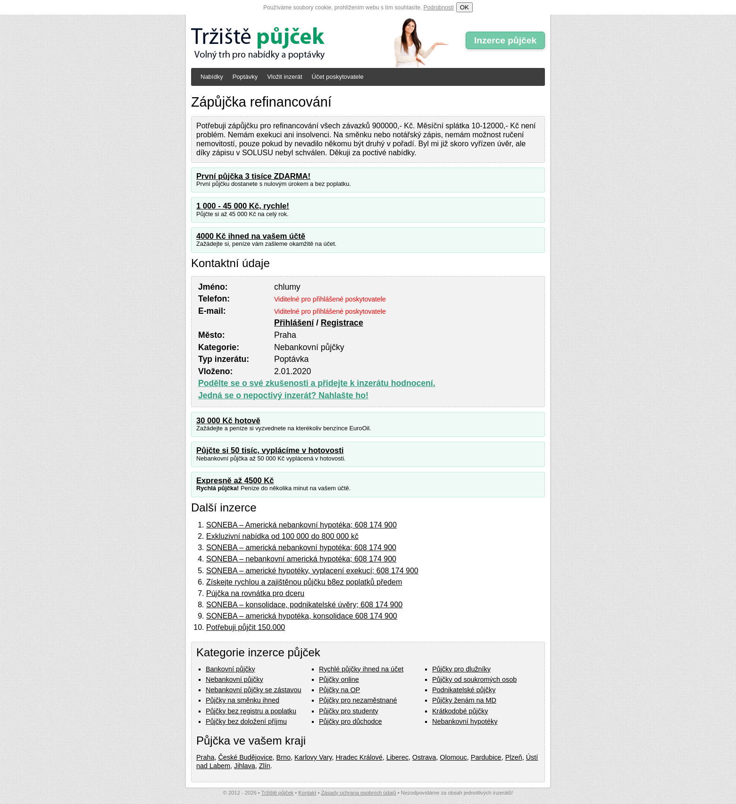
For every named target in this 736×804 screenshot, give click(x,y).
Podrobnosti (439, 7)
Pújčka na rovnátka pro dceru (255, 593)
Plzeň (513, 757)
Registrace (342, 322)
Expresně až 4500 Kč (235, 480)
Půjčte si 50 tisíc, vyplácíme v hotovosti (269, 450)
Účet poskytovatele (338, 76)
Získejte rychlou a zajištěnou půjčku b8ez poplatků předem (304, 582)
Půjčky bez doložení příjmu (246, 721)
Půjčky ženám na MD (464, 700)
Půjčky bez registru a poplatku (251, 711)
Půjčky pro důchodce (350, 721)
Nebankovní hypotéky (464, 721)
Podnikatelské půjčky (463, 690)
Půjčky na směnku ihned (242, 700)
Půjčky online (339, 679)
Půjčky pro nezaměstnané (358, 700)
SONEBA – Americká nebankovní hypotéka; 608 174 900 (301, 525)
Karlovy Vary (313, 757)
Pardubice (486, 757)
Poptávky (245, 76)
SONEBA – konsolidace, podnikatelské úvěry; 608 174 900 (304, 605)
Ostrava (424, 757)
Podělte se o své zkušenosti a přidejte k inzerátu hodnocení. (316, 383)
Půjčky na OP (339, 690)
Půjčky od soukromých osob (474, 679)
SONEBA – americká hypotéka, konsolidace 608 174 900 (301, 616)
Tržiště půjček (277, 793)
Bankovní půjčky (230, 669)
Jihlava (244, 766)
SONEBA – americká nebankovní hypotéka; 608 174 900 (301, 548)
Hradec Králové (358, 757)
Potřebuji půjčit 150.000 (245, 627)
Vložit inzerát (284, 76)
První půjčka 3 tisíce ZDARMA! (253, 176)
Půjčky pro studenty (348, 711)
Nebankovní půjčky (234, 679)
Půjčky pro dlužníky (461, 669)
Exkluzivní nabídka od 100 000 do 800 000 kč (282, 536)
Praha (205, 757)
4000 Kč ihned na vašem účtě (250, 236)
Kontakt (307, 793)
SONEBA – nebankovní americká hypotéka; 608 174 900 (301, 559)
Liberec (397, 757)
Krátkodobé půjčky (460, 711)
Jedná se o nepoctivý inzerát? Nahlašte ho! (283, 395)
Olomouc (453, 757)
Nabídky (212, 76)
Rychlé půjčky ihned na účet (361, 669)
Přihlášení (294, 322)
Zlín (264, 766)
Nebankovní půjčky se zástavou (253, 690)
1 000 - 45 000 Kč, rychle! (242, 205)
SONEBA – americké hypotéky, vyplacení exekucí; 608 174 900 (312, 571)
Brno (283, 757)
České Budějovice (245, 757)
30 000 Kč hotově (228, 420)
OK (464, 7)
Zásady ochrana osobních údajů (358, 793)
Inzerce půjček (505, 40)
